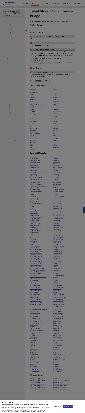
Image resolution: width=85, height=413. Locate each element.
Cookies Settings (57, 408)
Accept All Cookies (68, 408)
